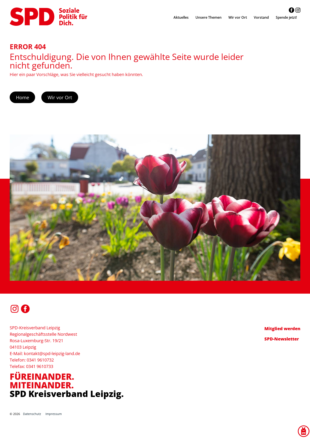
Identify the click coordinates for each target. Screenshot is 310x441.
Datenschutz (32, 414)
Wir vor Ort (60, 97)
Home (22, 97)
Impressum (53, 414)
